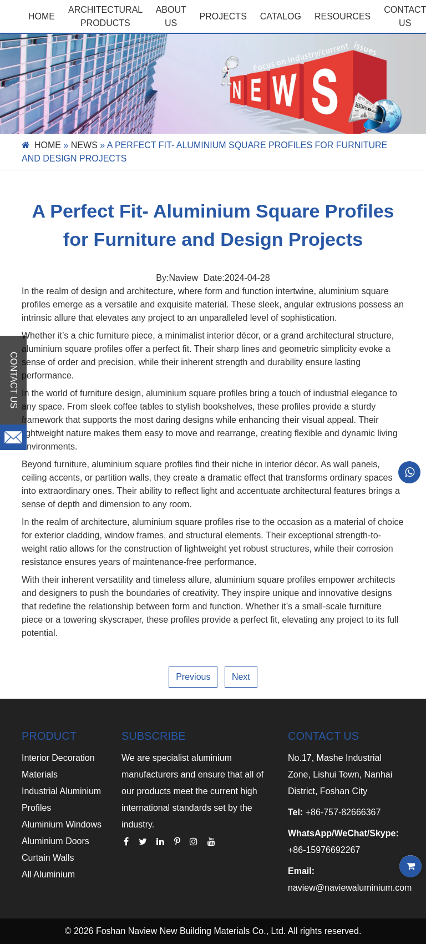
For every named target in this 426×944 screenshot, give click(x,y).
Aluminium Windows (62, 824)
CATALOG (280, 16)
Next (241, 677)
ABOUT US (171, 16)
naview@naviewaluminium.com (350, 887)
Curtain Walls (48, 857)
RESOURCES (343, 16)
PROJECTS (222, 16)
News (84, 145)
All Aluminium (48, 874)
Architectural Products (105, 16)
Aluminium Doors (55, 841)
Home (41, 16)
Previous (193, 677)
